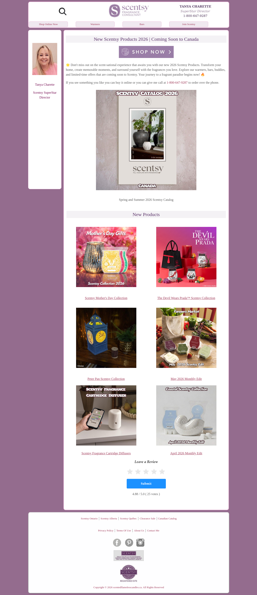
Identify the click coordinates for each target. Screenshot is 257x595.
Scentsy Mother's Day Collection (106, 298)
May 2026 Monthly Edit (186, 379)
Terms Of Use (123, 530)
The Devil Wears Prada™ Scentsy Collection (186, 298)
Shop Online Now (48, 24)
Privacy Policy (105, 530)
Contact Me (153, 530)
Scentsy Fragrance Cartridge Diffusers (106, 453)
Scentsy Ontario (89, 518)
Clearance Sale (147, 518)
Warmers (95, 24)
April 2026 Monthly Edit (186, 453)
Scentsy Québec (128, 518)
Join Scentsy (188, 24)
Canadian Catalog (167, 518)
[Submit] (146, 483)
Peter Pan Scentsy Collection (106, 379)
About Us (139, 530)
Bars (142, 24)
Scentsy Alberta (109, 518)
